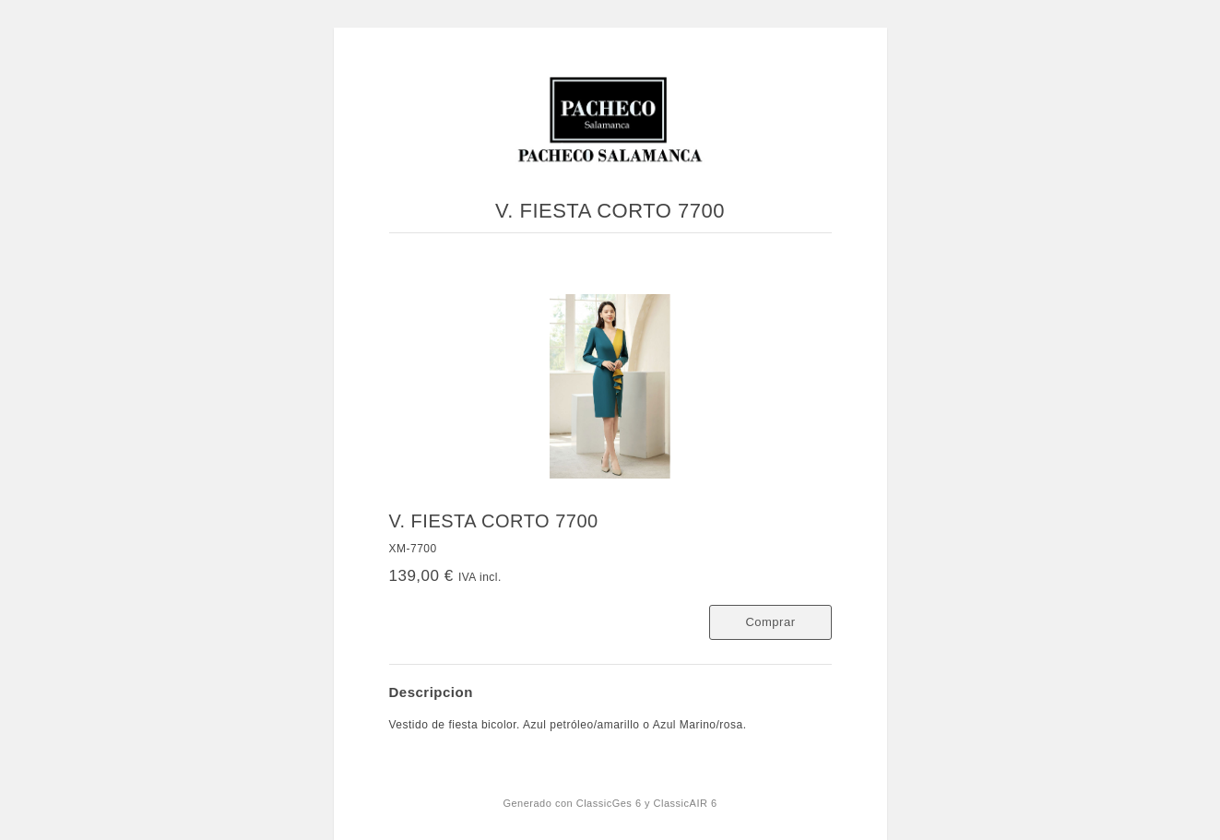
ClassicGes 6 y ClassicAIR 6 (646, 803)
